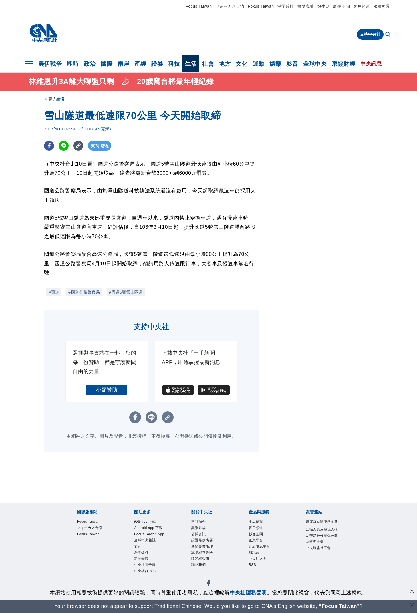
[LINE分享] (64, 146)
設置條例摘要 (206, 545)
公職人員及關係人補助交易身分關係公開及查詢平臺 (321, 549)
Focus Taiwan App (150, 549)
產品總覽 (259, 522)
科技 (174, 64)
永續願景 (381, 6)
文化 (241, 64)
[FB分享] (49, 146)
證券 (157, 64)
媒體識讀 (305, 6)
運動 (258, 64)
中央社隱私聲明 (248, 593)
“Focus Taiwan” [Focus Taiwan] (339, 606)
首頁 (48, 99)
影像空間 (341, 6)
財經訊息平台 (264, 553)
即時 (73, 64)
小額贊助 (106, 390)
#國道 (54, 292)
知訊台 (256, 560)
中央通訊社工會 (321, 572)
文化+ (140, 568)
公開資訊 (201, 538)
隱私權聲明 (204, 568)
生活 (191, 64)
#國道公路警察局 (84, 292)
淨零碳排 (285, 6)
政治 (90, 64)
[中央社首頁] (43, 33)
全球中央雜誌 (149, 560)
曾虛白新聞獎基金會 (321, 526)
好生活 (323, 6)
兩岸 (123, 64)
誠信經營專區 (206, 560)
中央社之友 (261, 568)
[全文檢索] (388, 35)
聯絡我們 (201, 576)
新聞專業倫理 (206, 553)
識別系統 (201, 530)
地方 (225, 64)
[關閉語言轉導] (412, 605)
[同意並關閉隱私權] (412, 592)
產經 (140, 64)
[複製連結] (78, 146)
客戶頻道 (361, 6)
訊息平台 (259, 545)
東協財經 (343, 64)
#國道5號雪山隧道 (126, 292)
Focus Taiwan (199, 6)
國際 (106, 64)
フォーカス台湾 (230, 6)
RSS (254, 576)
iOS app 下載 (149, 522)
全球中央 (315, 64)
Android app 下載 (148, 534)
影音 (292, 64)
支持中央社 (370, 34)
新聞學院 (144, 583)
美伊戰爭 (50, 64)
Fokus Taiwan (261, 6)
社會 (208, 64)
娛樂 (275, 64)
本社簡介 (201, 522)
